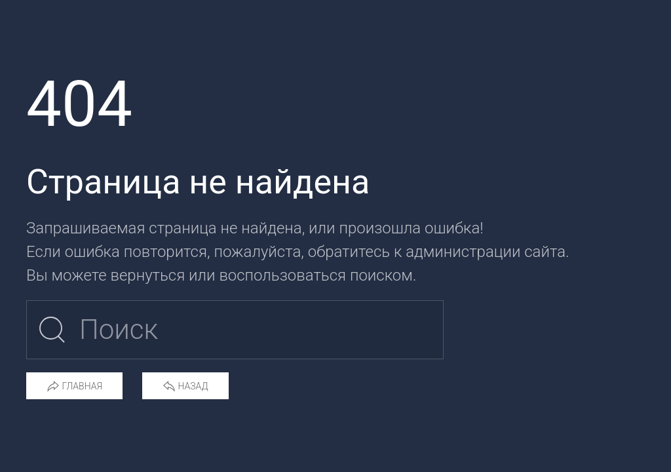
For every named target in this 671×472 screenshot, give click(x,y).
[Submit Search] (52, 329)
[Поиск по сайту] (235, 329)
